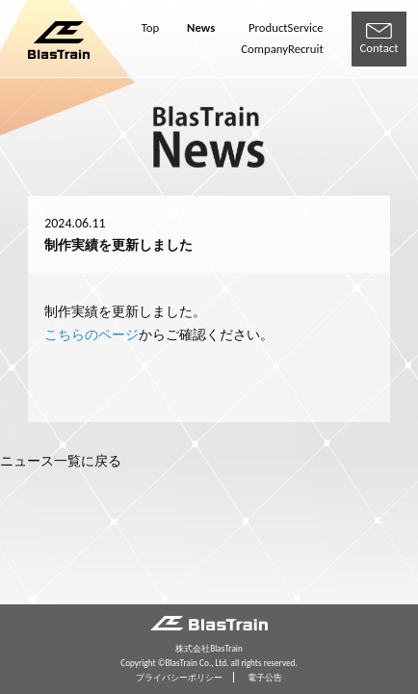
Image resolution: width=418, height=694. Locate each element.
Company (264, 49)
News (201, 28)
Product (268, 28)
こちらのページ (91, 335)
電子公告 (265, 677)
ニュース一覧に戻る (60, 461)
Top (150, 28)
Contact (379, 39)
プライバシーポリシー (179, 677)
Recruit (306, 49)
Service (306, 28)
